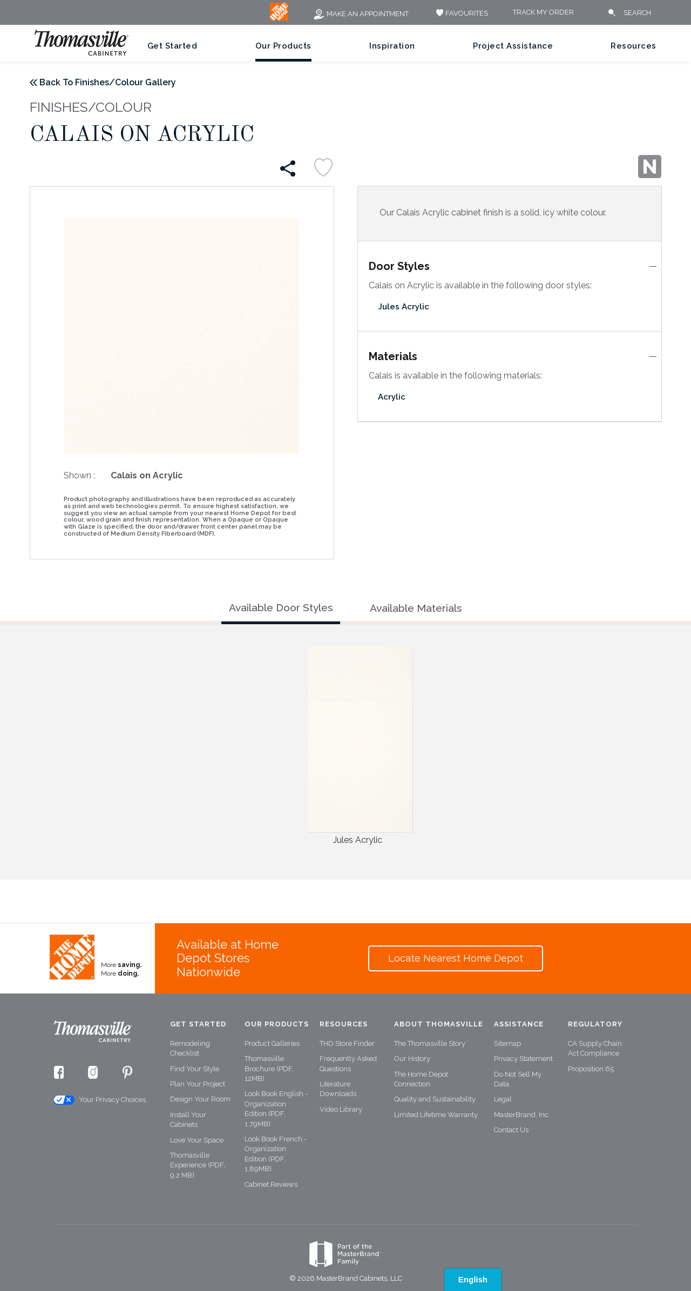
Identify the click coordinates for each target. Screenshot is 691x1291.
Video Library (341, 1109)
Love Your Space (196, 1140)
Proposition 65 (591, 1069)
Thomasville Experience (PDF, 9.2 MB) (197, 1165)
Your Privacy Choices (99, 1100)
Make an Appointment (361, 14)
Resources (633, 46)
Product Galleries (272, 1043)
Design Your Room (200, 1099)
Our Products (283, 46)
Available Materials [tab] (416, 608)
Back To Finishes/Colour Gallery (107, 82)
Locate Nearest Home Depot (455, 958)
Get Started (172, 46)
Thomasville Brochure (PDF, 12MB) (269, 1069)
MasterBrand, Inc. (522, 1115)
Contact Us (511, 1130)
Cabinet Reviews (271, 1184)
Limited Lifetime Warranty (436, 1115)
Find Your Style (194, 1069)
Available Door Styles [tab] (281, 607)
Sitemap (507, 1043)
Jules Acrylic (403, 307)
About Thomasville (438, 1024)
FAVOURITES (460, 13)
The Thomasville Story (429, 1043)
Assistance (519, 1024)
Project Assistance (513, 46)
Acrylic (391, 397)
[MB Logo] (279, 18)
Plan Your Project (197, 1084)
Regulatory (595, 1024)
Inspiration (392, 46)
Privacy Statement (523, 1059)
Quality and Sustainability (435, 1099)
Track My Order (543, 13)
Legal (503, 1099)
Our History (412, 1059)
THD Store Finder (347, 1043)
